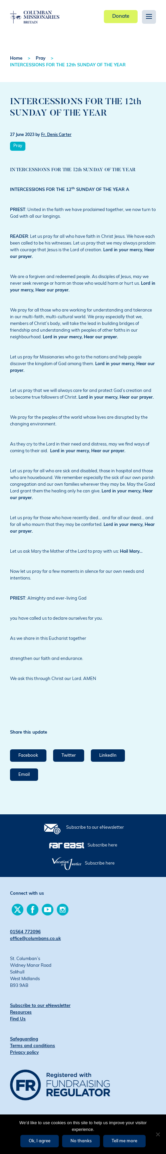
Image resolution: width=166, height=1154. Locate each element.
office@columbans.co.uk (35, 939)
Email (24, 774)
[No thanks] (157, 1134)
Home (16, 58)
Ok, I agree (39, 1141)
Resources (21, 1012)
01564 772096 (25, 932)
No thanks (81, 1141)
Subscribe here (102, 845)
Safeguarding (24, 1039)
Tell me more (124, 1141)
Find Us (18, 1019)
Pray (40, 58)
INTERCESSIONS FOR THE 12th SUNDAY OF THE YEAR (68, 65)
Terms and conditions (32, 1046)
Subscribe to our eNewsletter (95, 827)
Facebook (28, 755)
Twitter (68, 755)
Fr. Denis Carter (56, 135)
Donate (120, 16)
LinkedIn (108, 755)
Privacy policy (24, 1052)
